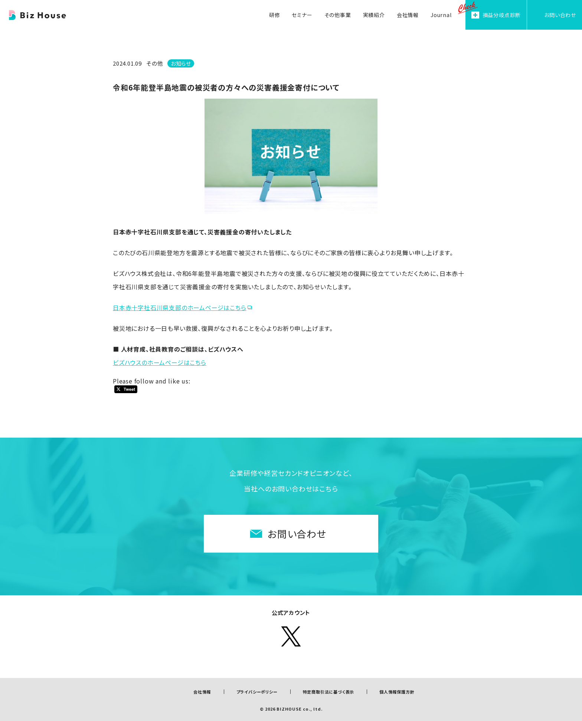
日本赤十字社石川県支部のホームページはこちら (179, 307)
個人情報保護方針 (396, 692)
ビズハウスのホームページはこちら (159, 362)
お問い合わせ (297, 533)
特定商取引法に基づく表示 (328, 692)
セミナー (302, 15)
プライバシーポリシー (257, 692)
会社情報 (202, 692)
